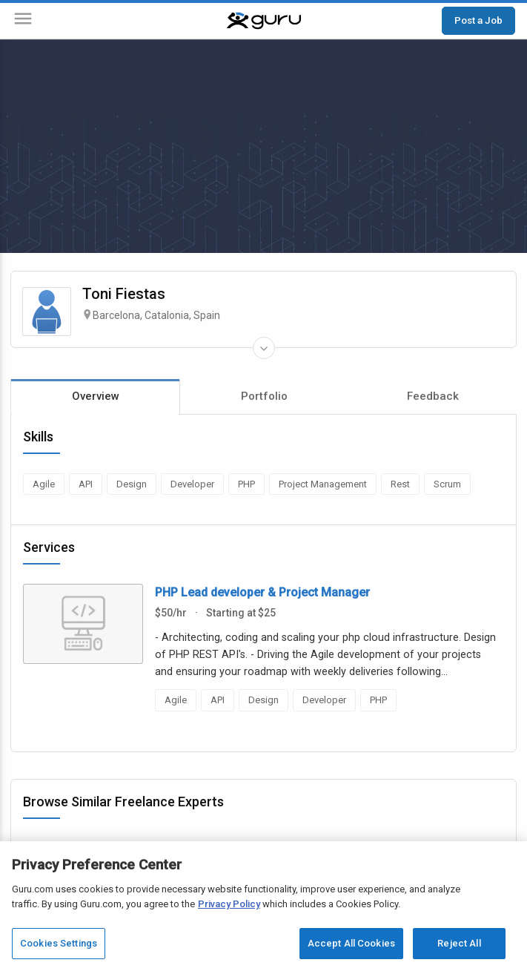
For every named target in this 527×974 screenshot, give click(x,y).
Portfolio (264, 396)
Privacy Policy (229, 903)
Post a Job (478, 20)
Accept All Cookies (351, 943)
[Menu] (23, 21)
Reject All (458, 943)
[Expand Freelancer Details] (264, 348)
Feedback (433, 396)
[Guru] (264, 21)
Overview (95, 396)
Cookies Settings (58, 943)
